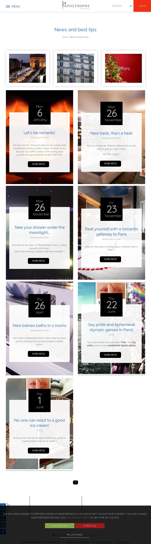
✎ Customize (75, 534)
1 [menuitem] (75, 482)
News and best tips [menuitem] (134, 501)
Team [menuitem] (127, 505)
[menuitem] (27, 68)
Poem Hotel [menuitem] (109, 501)
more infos (38, 164)
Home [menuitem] (106, 498)
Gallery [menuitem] (129, 498)
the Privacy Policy (78, 517)
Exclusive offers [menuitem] (112, 505)
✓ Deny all (89, 525)
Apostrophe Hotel (39, 137)
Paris (111, 334)
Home (65, 37)
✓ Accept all (60, 525)
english (117, 5)
